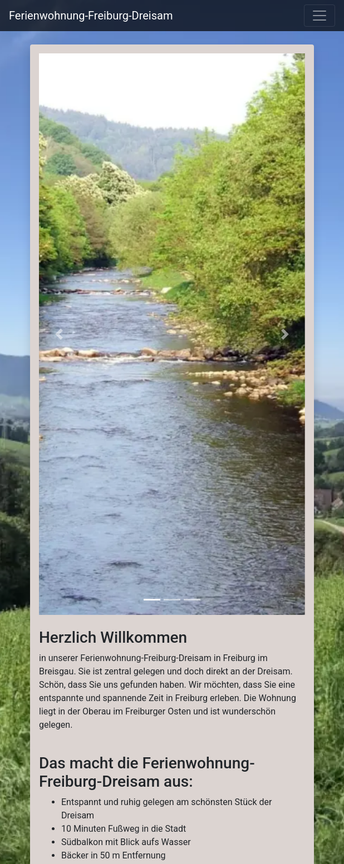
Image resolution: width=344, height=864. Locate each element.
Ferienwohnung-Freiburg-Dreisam (91, 15)
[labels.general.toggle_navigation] (319, 15)
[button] (59, 334)
